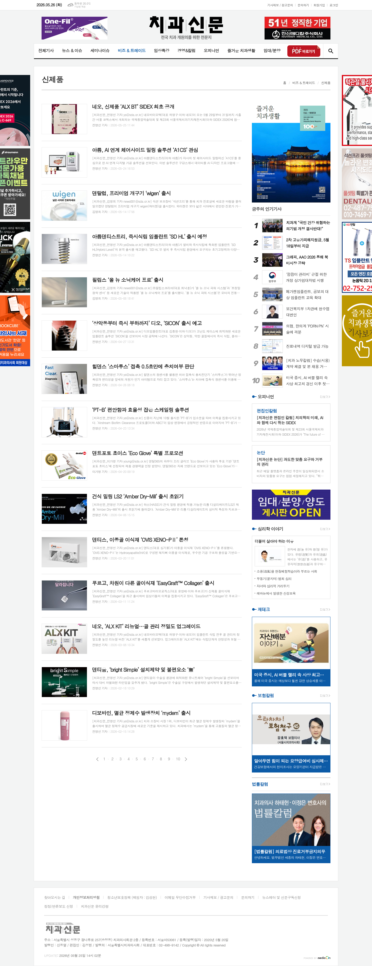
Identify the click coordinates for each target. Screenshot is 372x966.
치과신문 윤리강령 (94, 906)
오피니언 (211, 50)
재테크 (264, 609)
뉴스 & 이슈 (72, 50)
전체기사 (45, 50)
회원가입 (319, 5)
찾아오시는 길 (54, 897)
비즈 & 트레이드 (131, 50)
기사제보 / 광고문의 (280, 5)
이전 (97, 759)
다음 (186, 759)
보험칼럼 (266, 695)
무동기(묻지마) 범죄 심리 (274, 578)
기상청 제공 (80, 6)
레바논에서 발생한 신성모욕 (276, 593)
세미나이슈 (99, 50)
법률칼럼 (260, 784)
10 (178, 758)
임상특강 (161, 50)
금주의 (267, 209)
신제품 (325, 82)
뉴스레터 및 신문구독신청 (281, 897)
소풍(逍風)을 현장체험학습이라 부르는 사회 (287, 571)
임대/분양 (272, 50)
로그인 (333, 5)
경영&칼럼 (186, 50)
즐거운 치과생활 (241, 50)
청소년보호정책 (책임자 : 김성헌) (132, 897)
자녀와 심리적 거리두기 (273, 586)
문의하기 (303, 5)
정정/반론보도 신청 (58, 906)
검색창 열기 (330, 51)
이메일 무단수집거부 (180, 897)
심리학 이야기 (270, 529)
